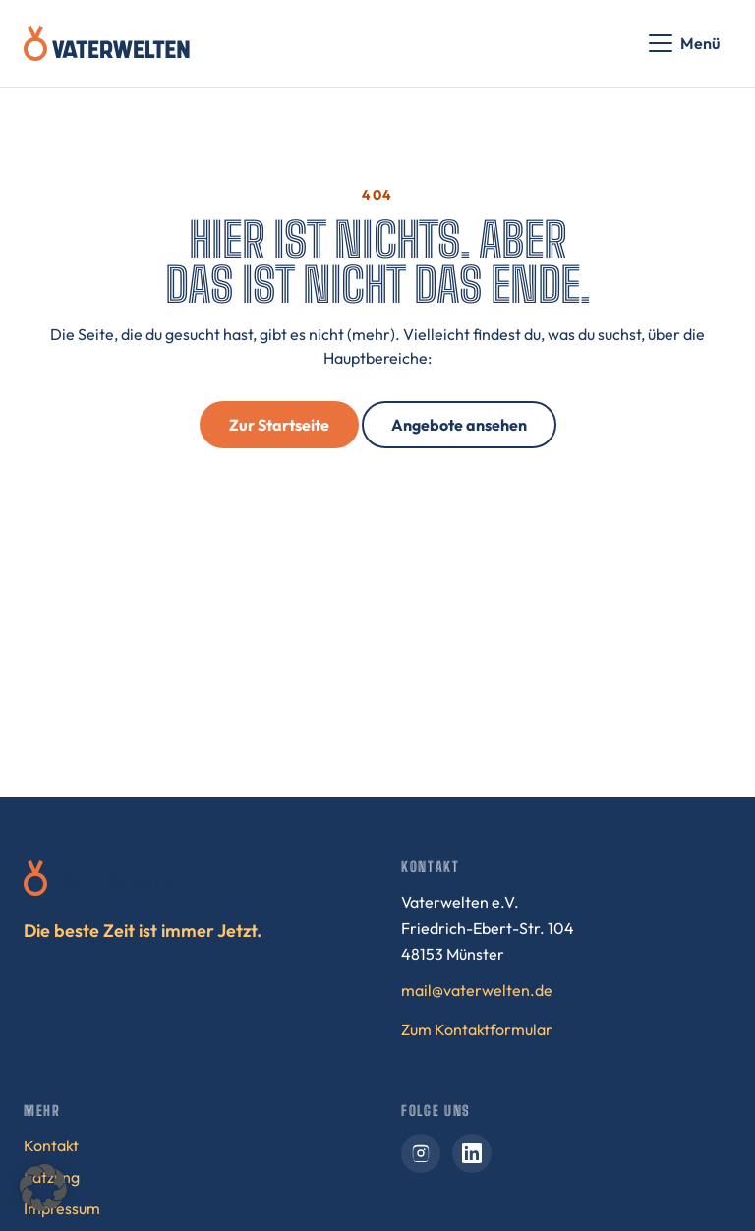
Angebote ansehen (459, 425)
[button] (43, 1187)
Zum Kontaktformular (476, 1029)
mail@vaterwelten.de (476, 990)
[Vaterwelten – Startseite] (107, 43)
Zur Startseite (279, 425)
